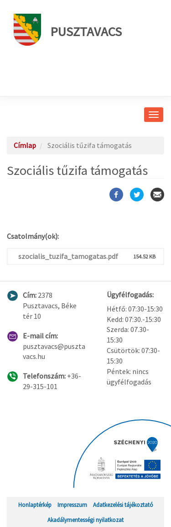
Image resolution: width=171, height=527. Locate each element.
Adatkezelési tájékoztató (123, 504)
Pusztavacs (68, 30)
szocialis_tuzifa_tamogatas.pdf (68, 256)
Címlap (25, 145)
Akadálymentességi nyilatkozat (85, 519)
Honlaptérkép (35, 504)
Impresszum (72, 504)
